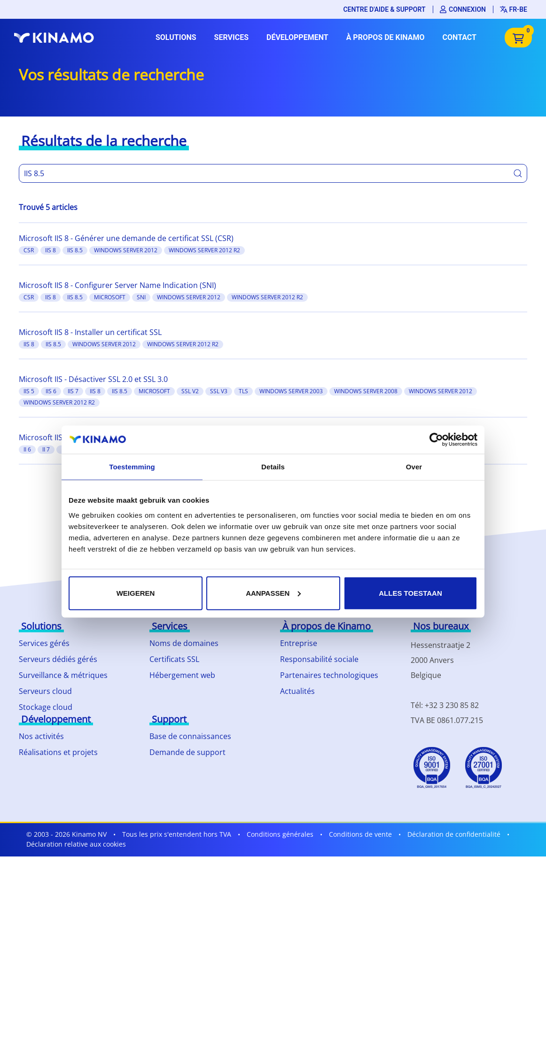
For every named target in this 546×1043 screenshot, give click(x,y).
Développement (297, 37)
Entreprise (298, 643)
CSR (28, 250)
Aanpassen (273, 593)
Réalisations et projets (58, 752)
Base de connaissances (190, 736)
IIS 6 (51, 391)
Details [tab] (273, 467)
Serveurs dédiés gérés (58, 659)
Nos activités (41, 736)
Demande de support (187, 752)
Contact (459, 37)
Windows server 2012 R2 (204, 250)
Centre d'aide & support (384, 9)
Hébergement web (182, 675)
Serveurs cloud (45, 691)
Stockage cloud (45, 707)
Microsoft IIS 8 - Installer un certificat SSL (90, 332)
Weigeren (136, 593)
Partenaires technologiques (329, 675)
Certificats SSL (174, 659)
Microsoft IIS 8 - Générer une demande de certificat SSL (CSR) (126, 238)
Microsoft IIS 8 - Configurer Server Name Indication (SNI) (117, 285)
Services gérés (44, 643)
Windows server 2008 (366, 391)
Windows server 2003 (291, 391)
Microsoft (109, 297)
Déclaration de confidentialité (453, 834)
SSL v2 (190, 391)
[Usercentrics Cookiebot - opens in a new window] (436, 440)
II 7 (46, 449)
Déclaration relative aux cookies (76, 844)
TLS (243, 391)
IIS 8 (50, 250)
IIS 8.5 (75, 250)
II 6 (27, 449)
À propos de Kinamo (385, 37)
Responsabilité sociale (319, 659)
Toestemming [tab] (132, 467)
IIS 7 (73, 391)
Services (231, 37)
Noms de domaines (183, 643)
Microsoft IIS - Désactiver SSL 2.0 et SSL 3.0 (93, 379)
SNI (141, 297)
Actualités (297, 691)
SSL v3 (218, 391)
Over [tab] (414, 467)
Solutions (176, 37)
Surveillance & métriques (63, 675)
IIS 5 (28, 391)
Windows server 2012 (125, 250)
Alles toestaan (410, 593)
